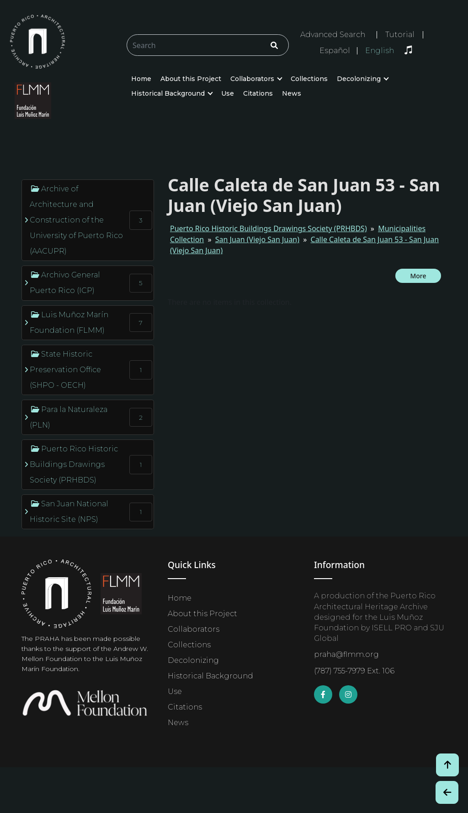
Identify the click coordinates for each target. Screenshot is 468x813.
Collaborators (252, 79)
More (418, 275)
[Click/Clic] (274, 45)
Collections (309, 79)
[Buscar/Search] (208, 45)
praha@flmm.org (346, 654)
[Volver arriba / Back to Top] (447, 764)
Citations (258, 93)
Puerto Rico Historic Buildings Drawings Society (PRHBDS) (268, 228)
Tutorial (400, 34)
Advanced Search (332, 34)
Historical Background (168, 93)
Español (334, 50)
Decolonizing (359, 79)
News (291, 93)
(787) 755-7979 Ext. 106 (354, 671)
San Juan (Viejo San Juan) (257, 239)
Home (141, 79)
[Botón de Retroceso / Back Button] (447, 792)
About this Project (190, 79)
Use (227, 93)
